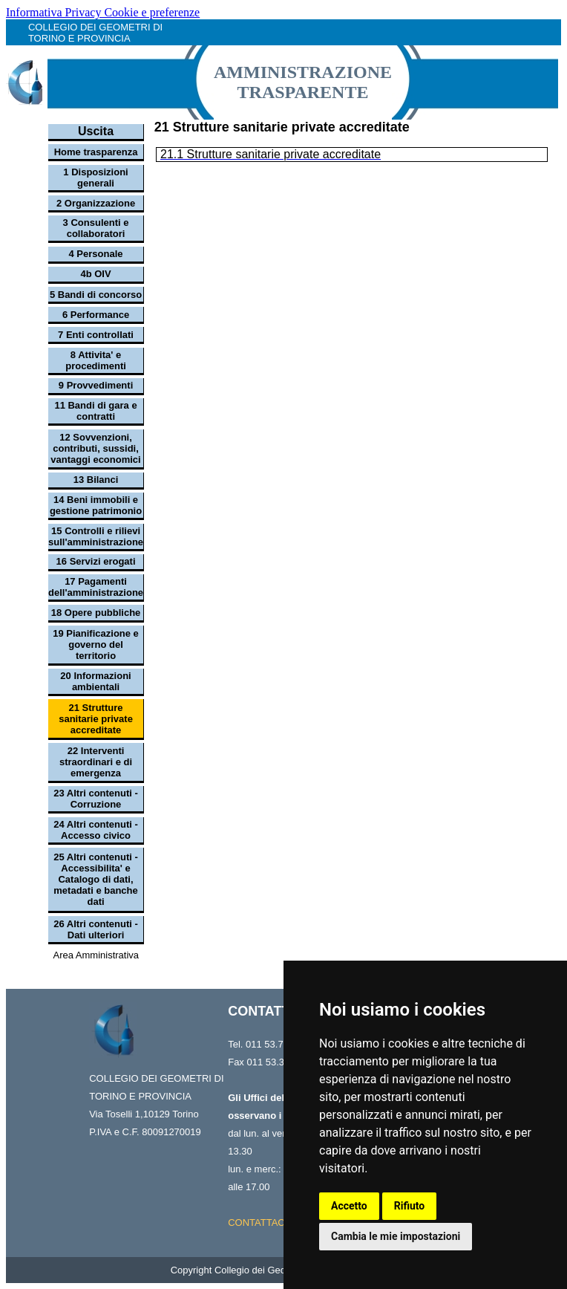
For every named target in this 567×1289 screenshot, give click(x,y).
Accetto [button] (349, 1206)
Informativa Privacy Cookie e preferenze (103, 12)
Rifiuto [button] (409, 1206)
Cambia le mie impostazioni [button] (395, 1236)
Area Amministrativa (96, 955)
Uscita (96, 131)
